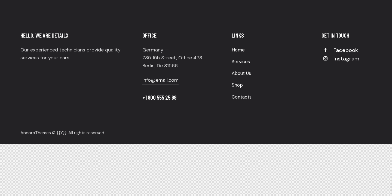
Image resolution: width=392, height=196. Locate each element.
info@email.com (160, 80)
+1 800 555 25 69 (159, 97)
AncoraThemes (35, 133)
